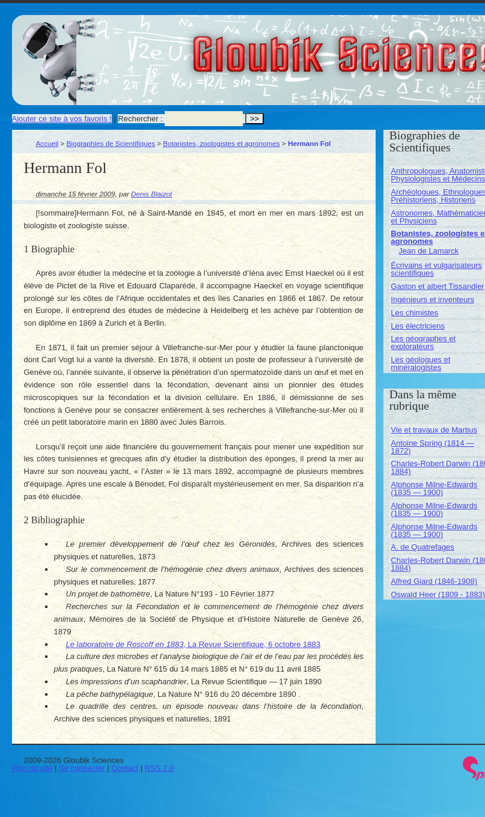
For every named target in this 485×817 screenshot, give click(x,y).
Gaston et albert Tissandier (437, 286)
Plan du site (32, 768)
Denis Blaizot (151, 194)
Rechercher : (140, 118)
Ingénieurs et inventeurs (432, 299)
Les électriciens (418, 325)
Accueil (47, 143)
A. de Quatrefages (422, 546)
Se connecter (82, 768)
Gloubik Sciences (414, 47)
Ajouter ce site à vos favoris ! (62, 118)
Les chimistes (414, 312)
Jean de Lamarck (428, 250)
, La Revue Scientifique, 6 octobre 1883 (193, 644)
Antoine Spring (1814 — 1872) (432, 447)
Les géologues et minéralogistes (420, 363)
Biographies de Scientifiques (111, 143)
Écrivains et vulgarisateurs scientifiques (436, 269)
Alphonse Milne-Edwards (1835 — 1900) (434, 488)
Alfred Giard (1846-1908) (434, 581)
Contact (124, 768)
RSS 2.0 (159, 768)
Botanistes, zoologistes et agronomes (221, 143)
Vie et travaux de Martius (434, 429)
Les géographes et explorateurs (423, 342)
